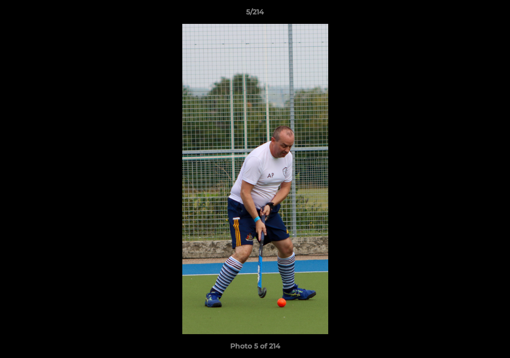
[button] (492, 14)
